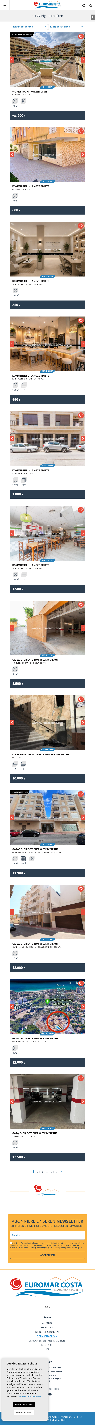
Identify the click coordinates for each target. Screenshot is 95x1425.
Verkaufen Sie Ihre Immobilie (47, 1340)
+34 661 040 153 (55, 1371)
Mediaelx (61, 1419)
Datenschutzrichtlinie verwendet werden (52, 1245)
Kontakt (47, 1345)
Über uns (47, 1327)
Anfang (47, 1323)
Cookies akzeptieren (24, 1404)
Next (82, 59)
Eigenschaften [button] (46, 1336)
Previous (12, 59)
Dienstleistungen (47, 1332)
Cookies (78, 1416)
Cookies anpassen (24, 1412)
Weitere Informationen (29, 1396)
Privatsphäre (66, 1416)
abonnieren (47, 1255)
